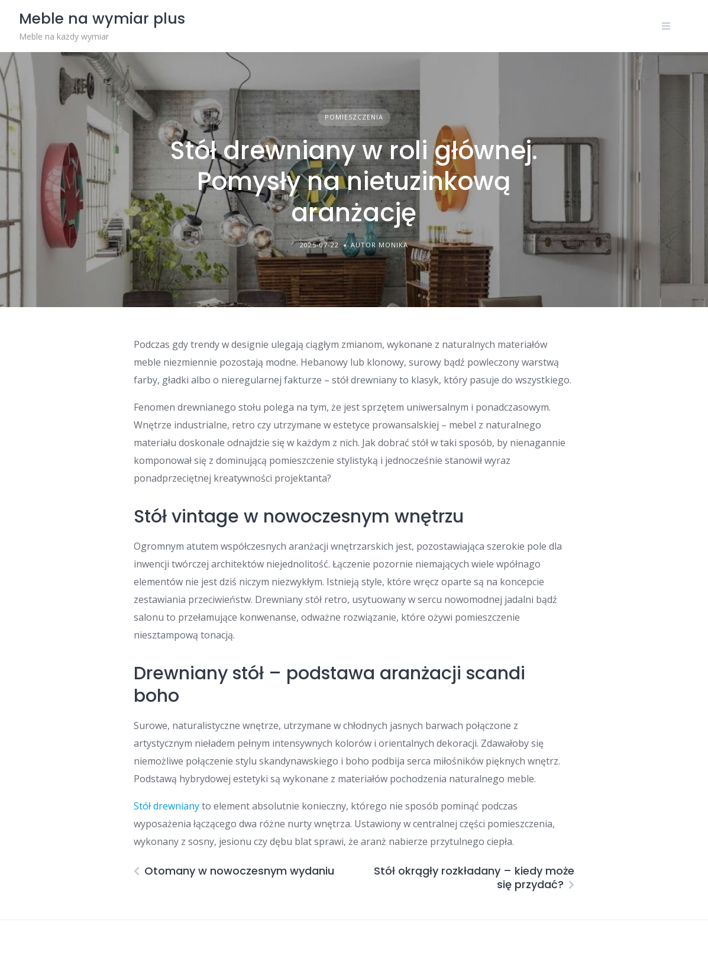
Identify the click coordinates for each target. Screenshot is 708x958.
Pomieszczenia (354, 116)
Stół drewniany (166, 805)
